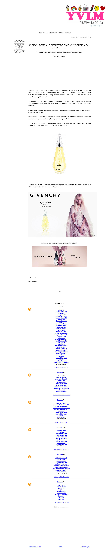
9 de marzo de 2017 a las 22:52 (61, 449)
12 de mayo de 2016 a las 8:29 (62, 367)
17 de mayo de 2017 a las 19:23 (61, 477)
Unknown (60, 372)
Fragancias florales (19, 48)
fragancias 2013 (19, 46)
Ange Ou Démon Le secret (19, 42)
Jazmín (23, 50)
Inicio (60, 546)
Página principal (43, 32)
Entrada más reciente (35, 546)
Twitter (61, 32)
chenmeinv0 (60, 427)
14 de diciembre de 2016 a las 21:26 (61, 395)
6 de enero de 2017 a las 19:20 (62, 422)
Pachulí (21, 52)
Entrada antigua (85, 546)
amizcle (16, 41)
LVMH (17, 51)
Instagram (68, 32)
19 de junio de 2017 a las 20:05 (61, 502)
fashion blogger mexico (19, 45)
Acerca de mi (53, 32)
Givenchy (17, 50)
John (60, 307)
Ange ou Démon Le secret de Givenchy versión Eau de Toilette (59, 46)
